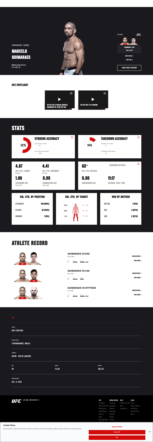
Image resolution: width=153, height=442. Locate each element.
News (36, 8)
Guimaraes (74, 254)
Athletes (27, 8)
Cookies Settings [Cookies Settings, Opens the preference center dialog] (117, 426)
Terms (132, 403)
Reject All (117, 432)
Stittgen (90, 288)
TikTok (111, 417)
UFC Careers (102, 409)
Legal (132, 400)
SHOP (136, 8)
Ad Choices (134, 409)
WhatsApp (112, 411)
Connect (108, 8)
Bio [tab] (13, 318)
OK (117, 437)
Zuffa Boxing (127, 8)
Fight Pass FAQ (124, 403)
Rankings (18, 8)
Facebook (112, 403)
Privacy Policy (135, 406)
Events (9, 8)
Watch (117, 8)
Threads (111, 409)
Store (100, 417)
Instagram (112, 406)
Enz (87, 254)
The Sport (102, 403)
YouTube (112, 414)
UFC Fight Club (103, 420)
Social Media (113, 400)
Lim (87, 271)
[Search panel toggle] (142, 8)
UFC (100, 400)
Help (121, 400)
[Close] (149, 431)
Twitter (111, 420)
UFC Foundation (103, 406)
